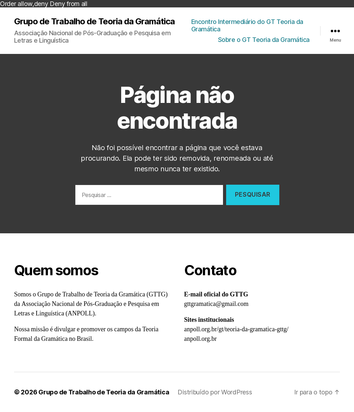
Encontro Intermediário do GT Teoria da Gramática (247, 25)
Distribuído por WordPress (215, 392)
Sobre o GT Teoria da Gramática (264, 39)
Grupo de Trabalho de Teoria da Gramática (94, 21)
